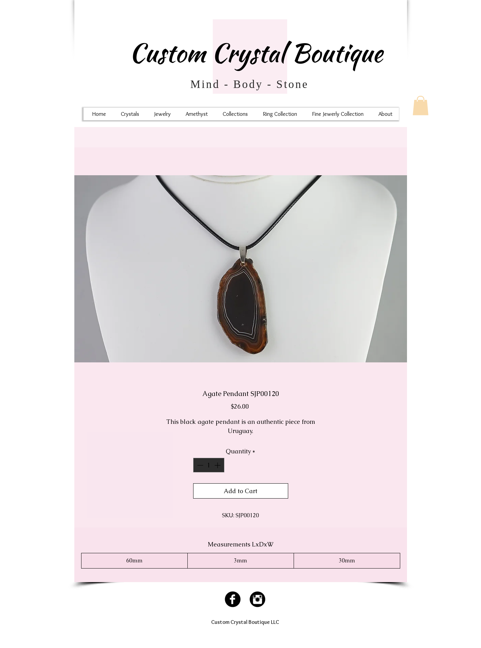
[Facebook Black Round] (233, 599)
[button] (420, 105)
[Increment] (218, 465)
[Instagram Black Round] (257, 599)
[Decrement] (199, 465)
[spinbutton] (209, 465)
